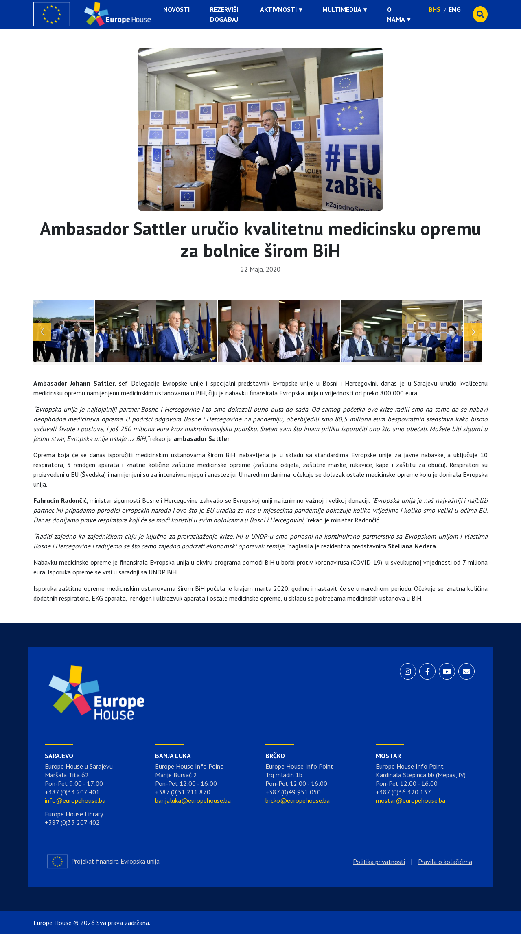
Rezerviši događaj (224, 14)
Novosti (176, 9)
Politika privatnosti (379, 861)
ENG (455, 9)
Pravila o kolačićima (445, 861)
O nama (396, 14)
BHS (434, 9)
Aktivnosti (278, 9)
